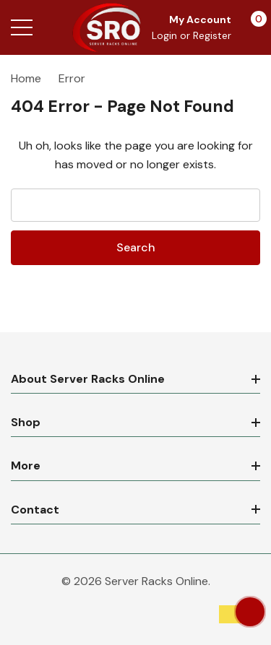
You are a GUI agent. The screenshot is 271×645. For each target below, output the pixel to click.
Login (166, 35)
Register (212, 35)
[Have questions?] (250, 611)
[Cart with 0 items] (251, 27)
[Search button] (52, 27)
